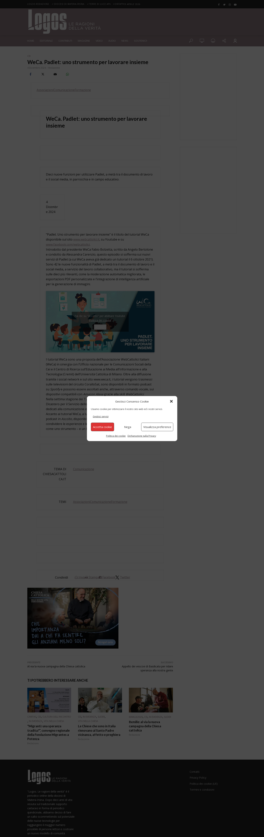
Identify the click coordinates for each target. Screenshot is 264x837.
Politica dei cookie (116, 435)
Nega (127, 427)
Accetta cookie (102, 427)
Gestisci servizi (101, 416)
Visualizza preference (157, 427)
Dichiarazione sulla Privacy (142, 435)
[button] (171, 401)
